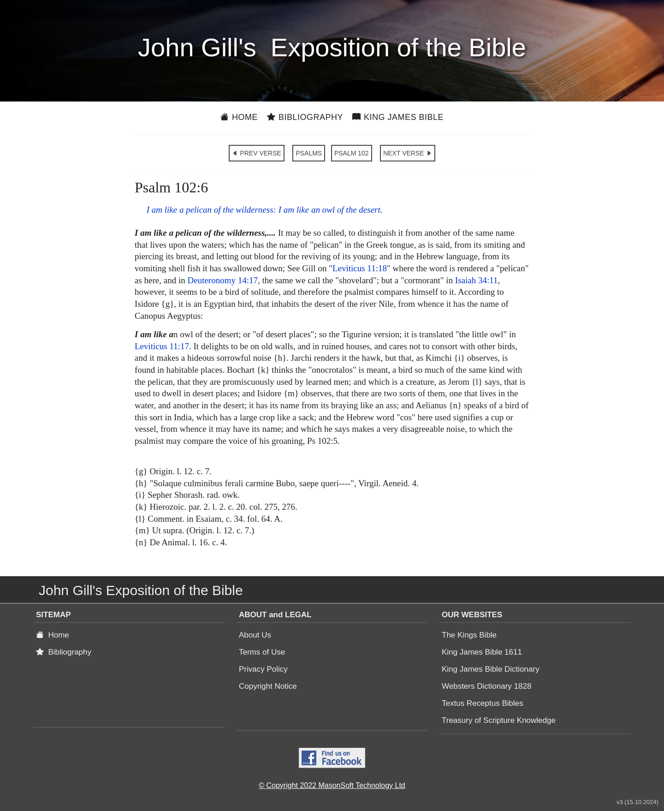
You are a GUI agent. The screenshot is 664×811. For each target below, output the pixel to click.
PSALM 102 (351, 153)
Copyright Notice (268, 686)
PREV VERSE (256, 153)
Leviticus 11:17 (162, 346)
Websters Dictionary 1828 (486, 686)
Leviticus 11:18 (359, 268)
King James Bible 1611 (482, 652)
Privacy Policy (263, 669)
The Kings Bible (469, 635)
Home (239, 117)
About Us (255, 635)
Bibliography (305, 117)
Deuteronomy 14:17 (222, 280)
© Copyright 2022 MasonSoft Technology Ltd (332, 785)
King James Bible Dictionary (491, 669)
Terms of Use (262, 652)
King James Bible (398, 117)
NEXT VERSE (407, 153)
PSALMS (309, 153)
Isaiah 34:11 (476, 280)
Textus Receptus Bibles (482, 703)
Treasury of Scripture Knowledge (499, 720)
